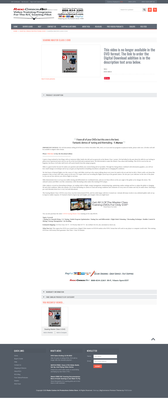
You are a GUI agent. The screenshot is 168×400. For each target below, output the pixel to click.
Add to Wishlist (18, 174)
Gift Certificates (15, 1)
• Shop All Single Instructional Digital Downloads (23, 55)
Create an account (41, 1)
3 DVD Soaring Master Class (71, 214)
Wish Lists (132, 1)
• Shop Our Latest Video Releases (23, 50)
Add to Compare (32, 174)
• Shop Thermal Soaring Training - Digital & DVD (22, 79)
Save (107, 78)
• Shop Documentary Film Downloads (24, 100)
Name (89, 358)
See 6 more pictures (48, 79)
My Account (25, 1)
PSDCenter (128, 392)
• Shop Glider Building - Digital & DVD (24, 96)
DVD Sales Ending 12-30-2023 (61, 358)
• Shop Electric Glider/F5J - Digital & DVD (23, 85)
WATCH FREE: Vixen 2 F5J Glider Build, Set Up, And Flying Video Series (65, 368)
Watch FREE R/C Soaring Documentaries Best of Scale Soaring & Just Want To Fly (65, 380)
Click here (50, 154)
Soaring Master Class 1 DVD (25, 170)
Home (15, 31)
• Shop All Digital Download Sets (22, 60)
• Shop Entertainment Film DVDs (22, 104)
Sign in (32, 1)
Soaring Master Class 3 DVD (54, 329)
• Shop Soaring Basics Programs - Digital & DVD (23, 73)
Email (89, 363)
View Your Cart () (148, 1)
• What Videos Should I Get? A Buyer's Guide (24, 45)
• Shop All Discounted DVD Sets (22, 68)
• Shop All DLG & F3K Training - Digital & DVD (24, 91)
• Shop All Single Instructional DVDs (32, 31)
